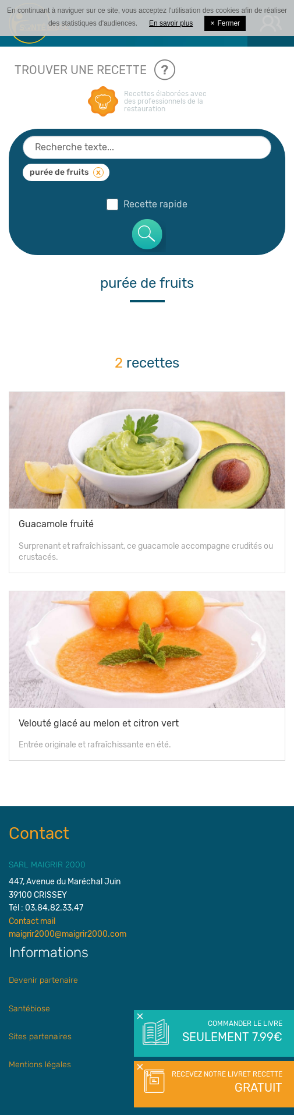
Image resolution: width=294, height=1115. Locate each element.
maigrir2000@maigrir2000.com (67, 934)
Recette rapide (147, 204)
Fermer (225, 23)
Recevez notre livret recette (225, 1083)
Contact (39, 833)
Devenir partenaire (43, 980)
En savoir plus (171, 23)
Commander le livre (231, 1032)
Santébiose (29, 1009)
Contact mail (32, 921)
